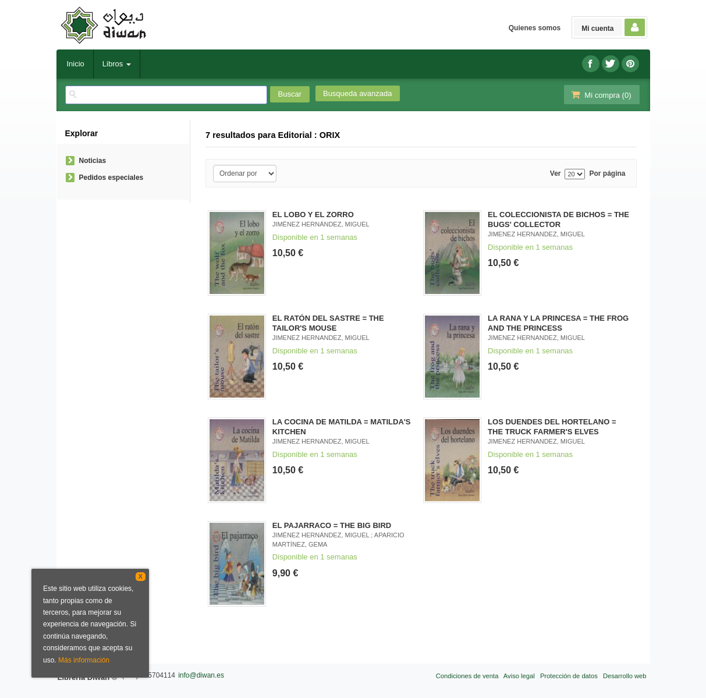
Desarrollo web (625, 675)
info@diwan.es (201, 675)
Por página (607, 174)
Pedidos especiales (111, 177)
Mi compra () (601, 95)
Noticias (93, 161)
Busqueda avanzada (357, 93)
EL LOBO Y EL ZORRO (313, 214)
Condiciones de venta (467, 675)
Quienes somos (534, 28)
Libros (116, 63)
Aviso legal (519, 675)
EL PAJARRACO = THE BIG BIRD (331, 525)
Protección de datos (569, 675)
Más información (83, 660)
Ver (555, 174)
